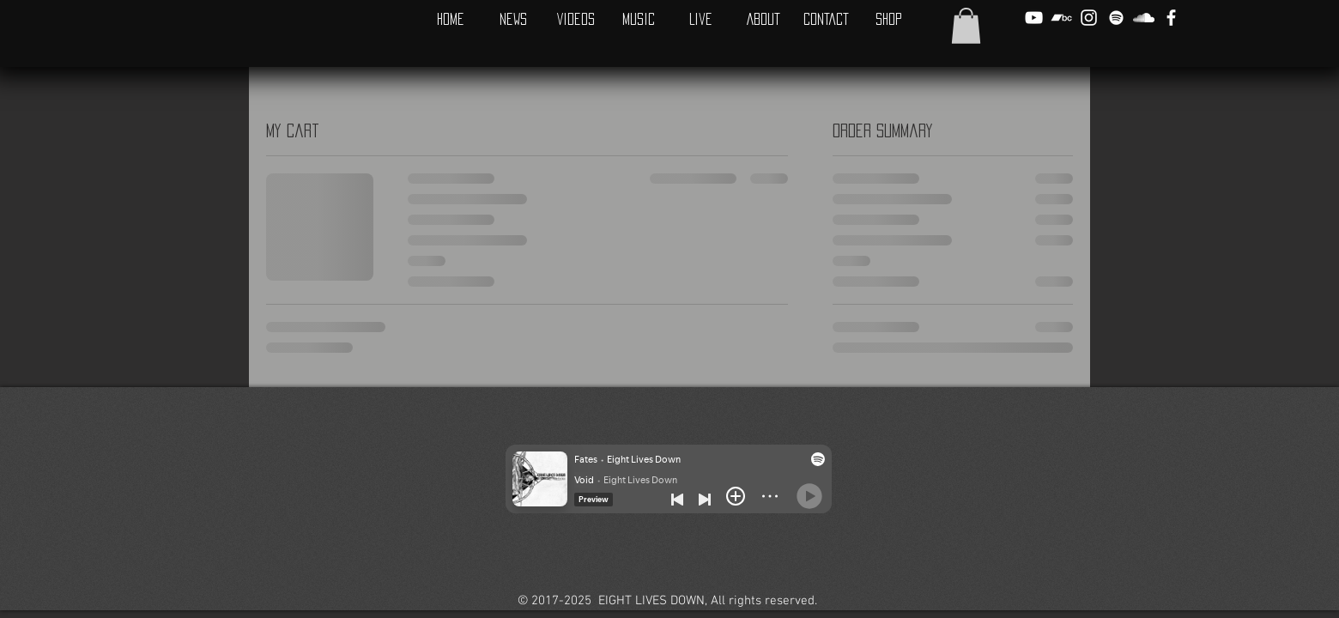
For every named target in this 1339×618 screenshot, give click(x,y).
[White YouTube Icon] (1034, 17)
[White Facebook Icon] (1171, 17)
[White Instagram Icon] (1089, 17)
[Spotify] (1116, 17)
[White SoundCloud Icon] (1143, 17)
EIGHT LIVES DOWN (651, 601)
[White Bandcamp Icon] (1061, 17)
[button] (966, 26)
